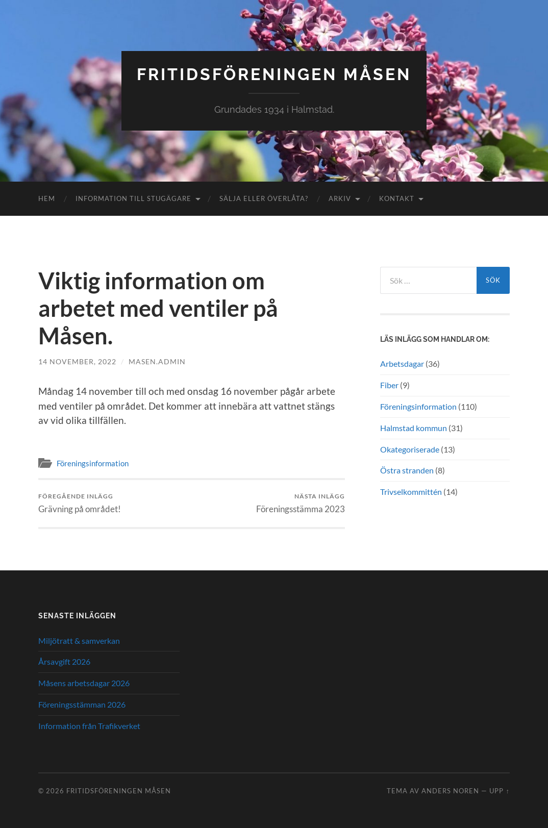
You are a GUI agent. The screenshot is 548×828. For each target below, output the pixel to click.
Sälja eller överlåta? (263, 198)
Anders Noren (450, 791)
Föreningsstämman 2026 (82, 704)
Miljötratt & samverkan (79, 640)
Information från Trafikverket (89, 726)
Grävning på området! (79, 503)
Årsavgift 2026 (64, 661)
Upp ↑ (499, 791)
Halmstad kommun (413, 428)
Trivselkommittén (411, 491)
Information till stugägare (133, 198)
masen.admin (157, 361)
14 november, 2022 (77, 361)
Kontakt (396, 198)
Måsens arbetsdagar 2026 (84, 683)
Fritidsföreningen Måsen (274, 74)
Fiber (389, 385)
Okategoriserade (409, 449)
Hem (46, 198)
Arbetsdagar (402, 363)
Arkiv (340, 198)
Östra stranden (407, 470)
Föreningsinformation (93, 463)
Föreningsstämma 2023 (300, 503)
